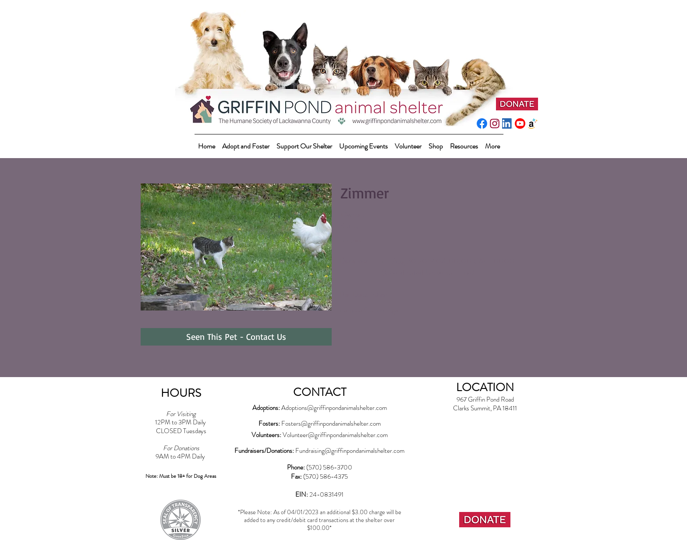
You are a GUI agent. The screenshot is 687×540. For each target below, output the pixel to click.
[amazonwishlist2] (533, 123)
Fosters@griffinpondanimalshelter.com (331, 423)
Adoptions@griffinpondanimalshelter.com (334, 408)
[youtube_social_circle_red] (520, 123)
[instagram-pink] (494, 123)
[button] (304, 142)
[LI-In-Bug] (507, 123)
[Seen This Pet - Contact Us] (236, 337)
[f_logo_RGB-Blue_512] (482, 123)
